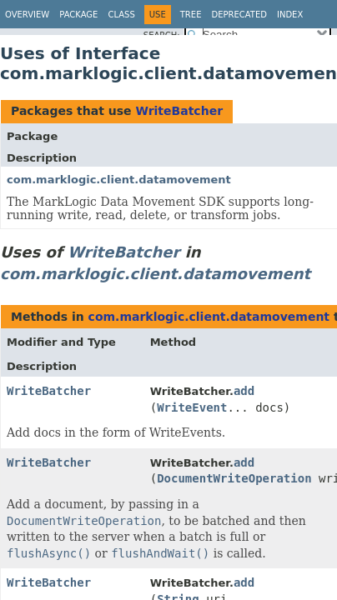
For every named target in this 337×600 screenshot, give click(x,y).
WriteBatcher (179, 111)
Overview (27, 14)
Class (121, 14)
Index (290, 14)
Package (78, 14)
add (244, 391)
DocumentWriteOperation (234, 478)
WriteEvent (192, 407)
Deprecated (239, 14)
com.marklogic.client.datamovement (119, 179)
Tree (191, 14)
